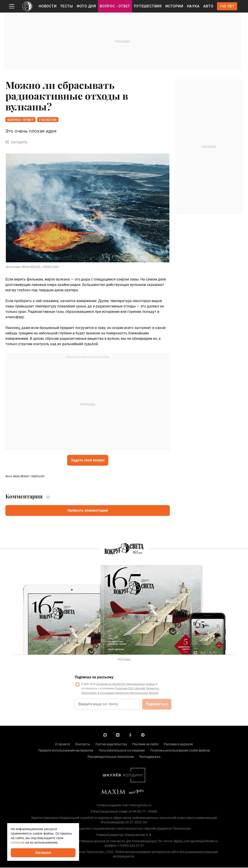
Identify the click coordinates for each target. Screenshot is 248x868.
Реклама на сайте (145, 744)
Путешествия (148, 6)
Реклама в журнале (178, 744)
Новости (48, 6)
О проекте (62, 744)
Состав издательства (111, 744)
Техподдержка (149, 757)
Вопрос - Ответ (115, 6)
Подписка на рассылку (94, 677)
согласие (17, 842)
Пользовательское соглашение (122, 751)
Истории (174, 6)
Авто (208, 6)
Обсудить (16, 143)
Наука (193, 6)
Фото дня (86, 6)
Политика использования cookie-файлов (180, 751)
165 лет (227, 6)
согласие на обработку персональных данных (125, 684)
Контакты (82, 744)
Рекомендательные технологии (111, 757)
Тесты (66, 6)
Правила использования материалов (65, 751)
